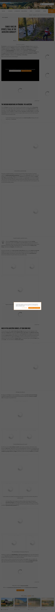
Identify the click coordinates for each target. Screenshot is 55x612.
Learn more (25, 307)
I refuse (31, 307)
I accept (37, 307)
